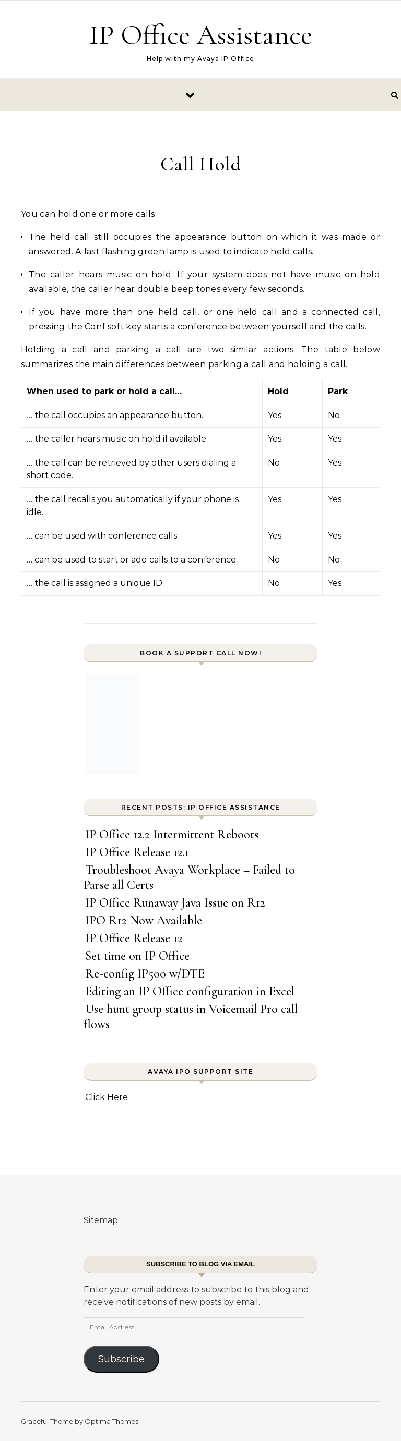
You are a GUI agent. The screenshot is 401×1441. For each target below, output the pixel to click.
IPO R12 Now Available (143, 920)
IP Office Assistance (200, 35)
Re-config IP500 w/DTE (145, 973)
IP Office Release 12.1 (137, 852)
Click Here (106, 1097)
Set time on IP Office (137, 955)
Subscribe (121, 1359)
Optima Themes (111, 1421)
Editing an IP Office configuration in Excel (189, 991)
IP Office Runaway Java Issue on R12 (175, 902)
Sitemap (101, 1220)
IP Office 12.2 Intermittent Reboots (171, 834)
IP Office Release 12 (134, 938)
